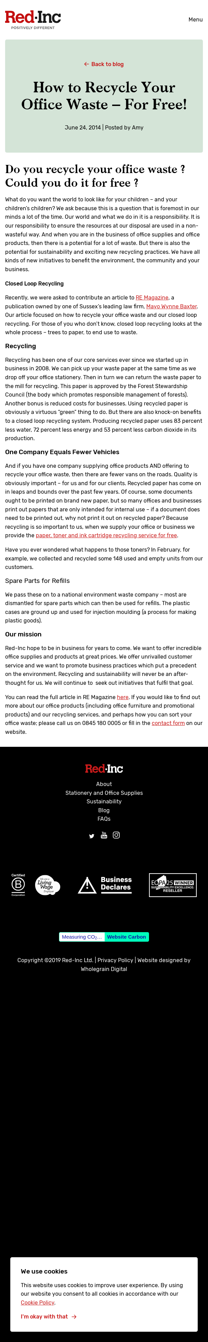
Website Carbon (126, 937)
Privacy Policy (115, 960)
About (104, 784)
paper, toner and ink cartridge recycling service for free (106, 535)
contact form (168, 723)
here (123, 697)
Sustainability (104, 801)
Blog (104, 810)
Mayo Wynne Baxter (171, 306)
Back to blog (104, 64)
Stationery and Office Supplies (104, 793)
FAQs (104, 819)
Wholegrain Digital (104, 969)
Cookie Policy (37, 1302)
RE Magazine (152, 297)
